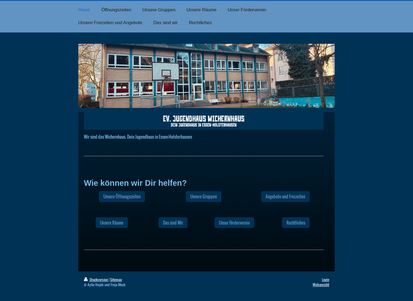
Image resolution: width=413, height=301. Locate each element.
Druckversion (96, 279)
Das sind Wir (173, 223)
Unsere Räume (111, 223)
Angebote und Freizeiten (285, 196)
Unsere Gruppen (203, 196)
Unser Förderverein (234, 223)
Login (325, 279)
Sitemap (116, 279)
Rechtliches (295, 223)
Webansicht (321, 284)
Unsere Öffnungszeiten (121, 196)
